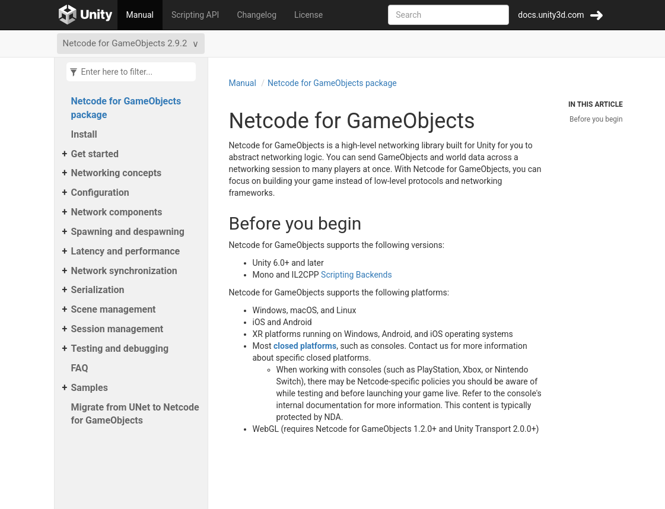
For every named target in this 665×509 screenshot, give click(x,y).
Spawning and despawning (127, 231)
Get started (95, 154)
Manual (140, 15)
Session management (117, 329)
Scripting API (195, 15)
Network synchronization (124, 270)
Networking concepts (116, 173)
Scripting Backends (356, 274)
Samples (89, 387)
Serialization (98, 289)
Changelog (256, 15)
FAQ (79, 368)
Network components (117, 212)
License (308, 15)
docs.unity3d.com (551, 15)
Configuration (100, 192)
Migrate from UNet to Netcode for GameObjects (135, 414)
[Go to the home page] (85, 15)
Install (84, 134)
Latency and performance (125, 251)
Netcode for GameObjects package (126, 108)
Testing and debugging (120, 348)
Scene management (113, 309)
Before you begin (596, 119)
